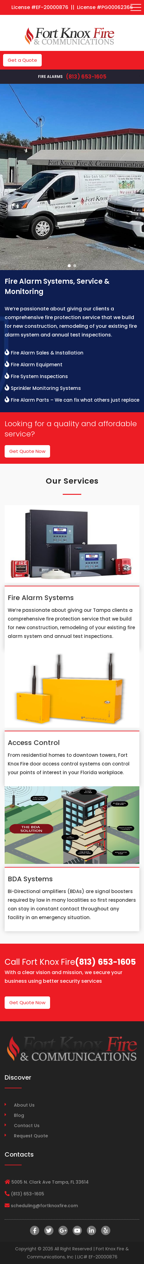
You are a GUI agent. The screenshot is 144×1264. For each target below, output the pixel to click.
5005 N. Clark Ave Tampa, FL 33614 (50, 1182)
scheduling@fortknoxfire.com (44, 1206)
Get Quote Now (27, 451)
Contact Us (27, 1125)
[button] (69, 265)
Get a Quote (22, 60)
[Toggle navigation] (136, 7)
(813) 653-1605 (86, 76)
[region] (72, 177)
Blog (19, 1115)
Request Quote (31, 1136)
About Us (24, 1105)
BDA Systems (30, 879)
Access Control (34, 742)
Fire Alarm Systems (41, 598)
